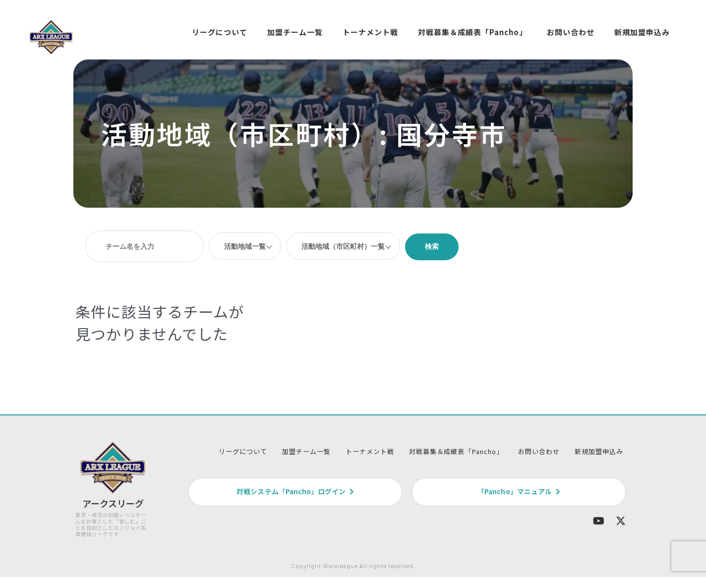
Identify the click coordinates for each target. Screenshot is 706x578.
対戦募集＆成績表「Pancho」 (472, 32)
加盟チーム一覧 (295, 32)
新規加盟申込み (642, 32)
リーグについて (219, 32)
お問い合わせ (570, 32)
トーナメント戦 (370, 32)
